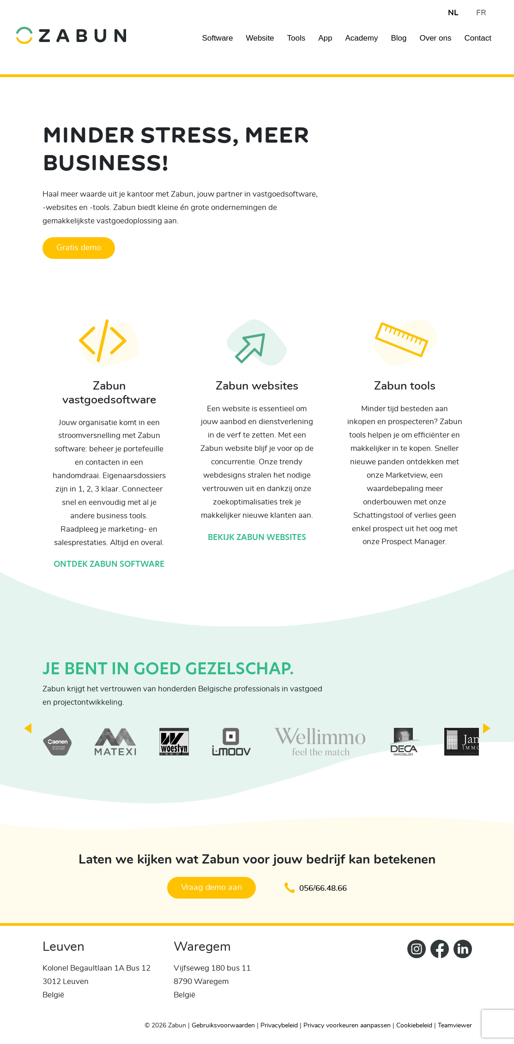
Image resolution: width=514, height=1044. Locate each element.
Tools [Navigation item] (296, 38)
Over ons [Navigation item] (435, 38)
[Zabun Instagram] (414, 975)
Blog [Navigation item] (398, 38)
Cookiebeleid (414, 1024)
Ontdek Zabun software (109, 565)
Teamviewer (455, 1024)
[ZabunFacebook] (437, 975)
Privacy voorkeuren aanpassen (347, 1024)
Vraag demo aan (209, 887)
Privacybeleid (279, 1024)
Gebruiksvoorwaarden (223, 1024)
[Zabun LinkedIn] (460, 975)
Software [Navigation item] (217, 38)
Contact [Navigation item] (477, 38)
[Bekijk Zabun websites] (257, 349)
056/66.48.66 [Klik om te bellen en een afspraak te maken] (317, 887)
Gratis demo (78, 248)
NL (453, 13)
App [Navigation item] (325, 38)
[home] (71, 28)
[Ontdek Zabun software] (109, 349)
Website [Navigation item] (260, 38)
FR (481, 13)
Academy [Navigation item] (361, 38)
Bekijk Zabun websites (257, 538)
